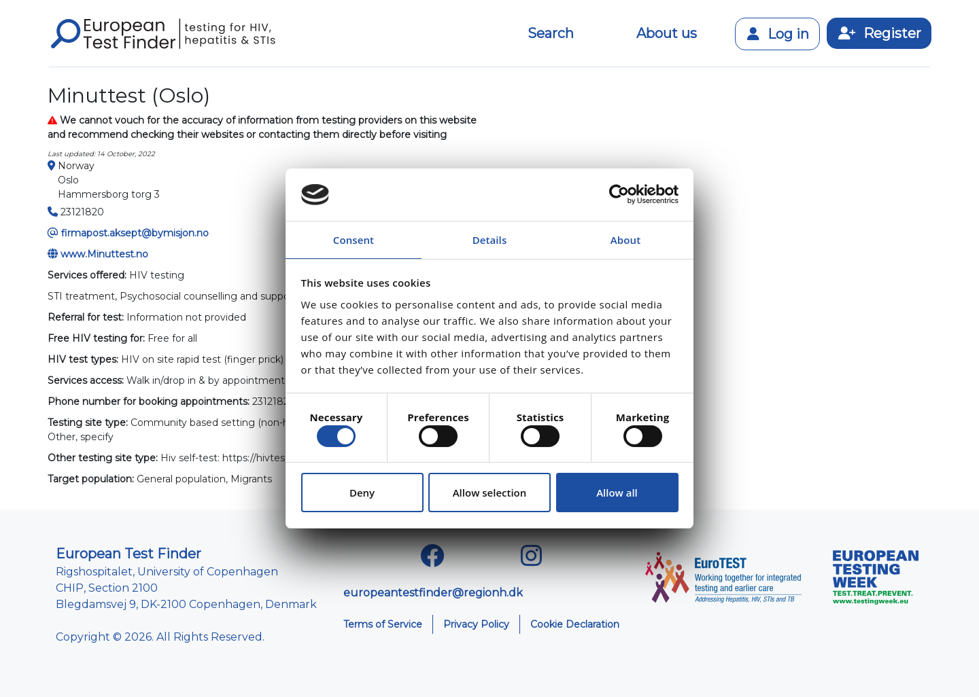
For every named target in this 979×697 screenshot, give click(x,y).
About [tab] (625, 240)
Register (879, 33)
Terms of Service (382, 624)
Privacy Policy (476, 624)
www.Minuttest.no (104, 254)
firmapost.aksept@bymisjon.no (135, 233)
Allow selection (490, 492)
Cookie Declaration (574, 624)
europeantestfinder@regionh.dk (433, 592)
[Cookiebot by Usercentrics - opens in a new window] (619, 195)
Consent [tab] (353, 240)
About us (666, 33)
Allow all (617, 492)
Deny (362, 492)
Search (551, 33)
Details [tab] (490, 240)
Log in (777, 34)
